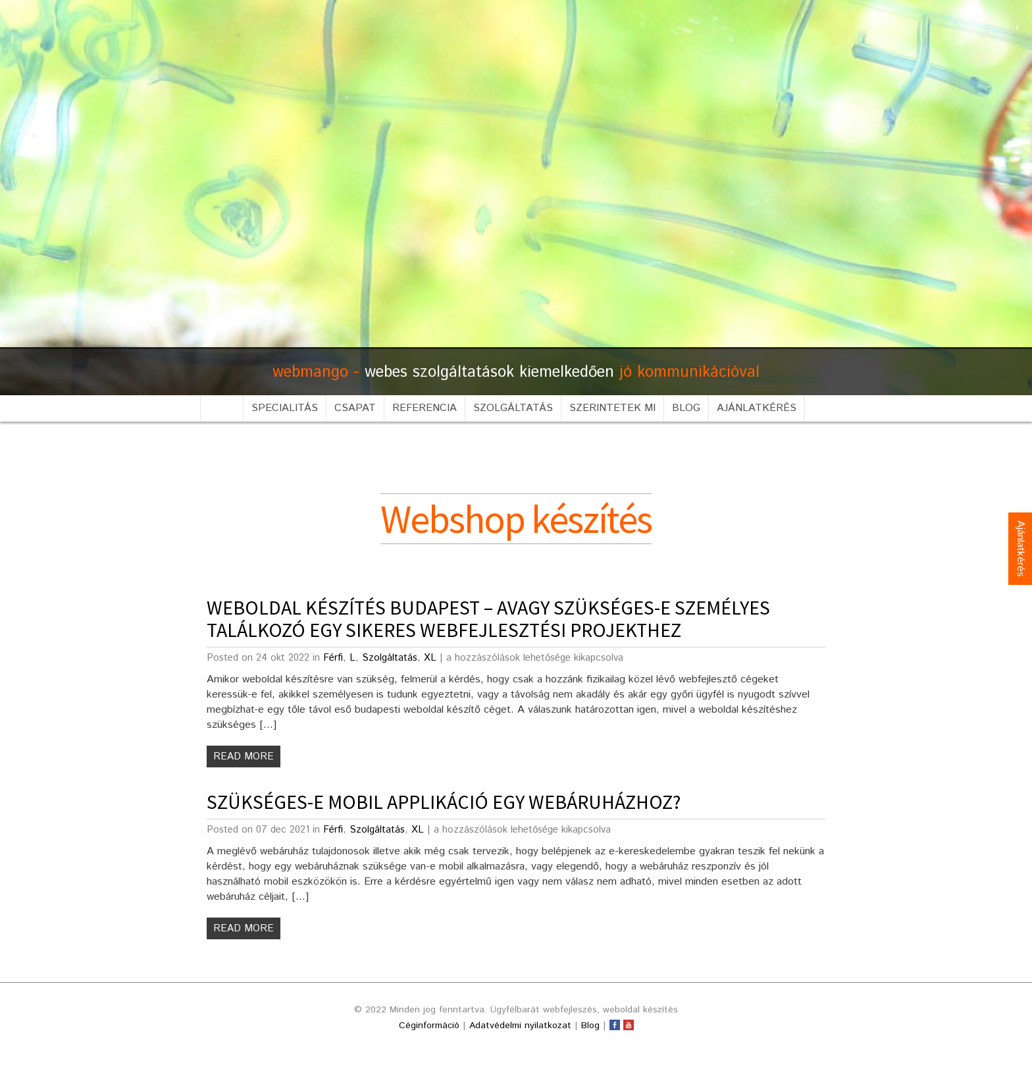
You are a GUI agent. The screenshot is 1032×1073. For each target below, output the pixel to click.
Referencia (424, 408)
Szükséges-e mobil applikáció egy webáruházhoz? (444, 801)
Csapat (355, 408)
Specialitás (284, 408)
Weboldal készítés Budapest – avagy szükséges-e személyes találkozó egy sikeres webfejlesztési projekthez (488, 618)
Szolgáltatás (513, 408)
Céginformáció (429, 1025)
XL (430, 658)
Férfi (333, 658)
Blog (686, 408)
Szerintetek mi (612, 408)
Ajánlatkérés (756, 408)
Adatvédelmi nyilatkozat (520, 1025)
